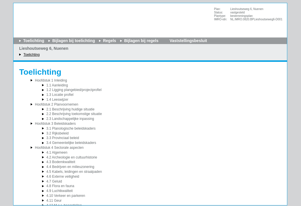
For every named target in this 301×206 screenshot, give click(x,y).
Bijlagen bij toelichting (73, 40)
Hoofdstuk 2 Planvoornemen (56, 104)
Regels (109, 40)
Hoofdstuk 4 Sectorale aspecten (59, 148)
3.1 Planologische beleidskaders (71, 128)
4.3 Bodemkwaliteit (60, 162)
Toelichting (31, 55)
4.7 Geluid (54, 181)
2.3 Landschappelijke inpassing (70, 119)
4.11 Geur (54, 201)
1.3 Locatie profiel (60, 95)
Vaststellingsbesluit (188, 40)
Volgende (6, 59)
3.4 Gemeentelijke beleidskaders (71, 143)
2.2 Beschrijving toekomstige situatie (74, 114)
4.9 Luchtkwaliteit (59, 191)
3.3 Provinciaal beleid (62, 138)
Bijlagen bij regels (141, 40)
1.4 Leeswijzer (57, 100)
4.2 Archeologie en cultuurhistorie (71, 157)
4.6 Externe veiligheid (62, 177)
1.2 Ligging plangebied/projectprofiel (74, 90)
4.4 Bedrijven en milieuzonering (70, 167)
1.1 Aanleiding (57, 85)
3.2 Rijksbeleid (57, 133)
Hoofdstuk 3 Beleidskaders (55, 124)
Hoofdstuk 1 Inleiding (51, 80)
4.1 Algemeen (56, 152)
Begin (6, 42)
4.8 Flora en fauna (60, 186)
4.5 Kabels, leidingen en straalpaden (74, 172)
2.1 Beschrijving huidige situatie (70, 109)
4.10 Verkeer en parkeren (65, 196)
